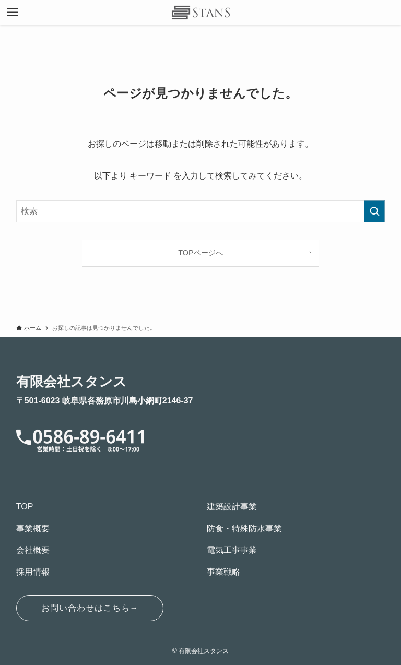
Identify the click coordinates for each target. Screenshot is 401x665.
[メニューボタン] (12, 12)
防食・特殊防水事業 (244, 528)
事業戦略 (223, 571)
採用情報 (33, 571)
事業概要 (33, 528)
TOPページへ (200, 252)
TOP (24, 506)
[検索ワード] (200, 211)
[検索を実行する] (374, 211)
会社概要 (33, 549)
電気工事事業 (232, 549)
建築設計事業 (232, 506)
